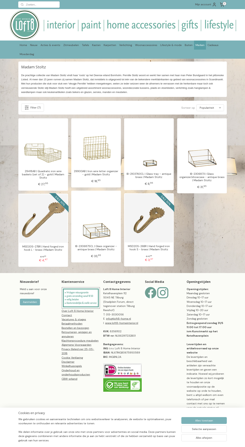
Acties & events (50, 45)
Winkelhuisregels (72, 366)
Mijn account (206, 4)
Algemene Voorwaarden (76, 344)
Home (23, 45)
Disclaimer (68, 362)
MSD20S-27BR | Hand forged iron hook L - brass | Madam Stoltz (43, 248)
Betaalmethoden (72, 323)
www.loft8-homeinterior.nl (121, 323)
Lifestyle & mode (171, 45)
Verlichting (125, 45)
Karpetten (110, 45)
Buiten (189, 45)
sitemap (133, 440)
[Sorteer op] (210, 108)
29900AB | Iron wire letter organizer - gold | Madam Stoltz (96, 173)
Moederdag (27, 54)
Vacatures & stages (74, 319)
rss (140, 440)
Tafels (85, 45)
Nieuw (34, 45)
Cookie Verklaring (72, 357)
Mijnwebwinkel (185, 440)
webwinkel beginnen (153, 440)
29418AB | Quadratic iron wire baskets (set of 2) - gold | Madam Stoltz (43, 174)
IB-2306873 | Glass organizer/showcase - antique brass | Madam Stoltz (201, 177)
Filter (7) (32, 107)
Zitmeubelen (71, 45)
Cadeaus (212, 45)
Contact (67, 315)
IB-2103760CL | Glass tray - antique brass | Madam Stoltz (148, 175)
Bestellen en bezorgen (75, 328)
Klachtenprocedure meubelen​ (80, 340)
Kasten (96, 45)
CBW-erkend (69, 379)
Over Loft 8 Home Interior (78, 311)
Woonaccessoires (146, 45)
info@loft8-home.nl (118, 318)
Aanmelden (30, 302)
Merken (200, 45)
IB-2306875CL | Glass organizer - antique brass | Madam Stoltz (96, 248)
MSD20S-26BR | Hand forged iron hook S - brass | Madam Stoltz (149, 248)
